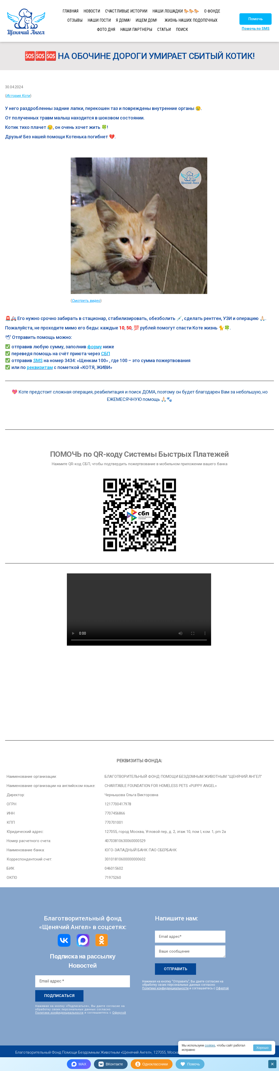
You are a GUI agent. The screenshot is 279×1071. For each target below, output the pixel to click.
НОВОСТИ (91, 11)
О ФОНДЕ (212, 11)
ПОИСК (182, 29)
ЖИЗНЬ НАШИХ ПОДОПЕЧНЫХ (191, 20)
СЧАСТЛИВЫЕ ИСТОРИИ (126, 11)
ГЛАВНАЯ (70, 11)
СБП (105, 353)
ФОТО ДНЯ (106, 29)
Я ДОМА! (123, 20)
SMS (38, 360)
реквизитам (40, 367)
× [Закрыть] (272, 1064)
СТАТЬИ (164, 29)
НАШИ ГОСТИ (99, 20)
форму (94, 346)
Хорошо (262, 1048)
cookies (210, 1045)
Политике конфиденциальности (59, 1012)
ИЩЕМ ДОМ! (146, 20)
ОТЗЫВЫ (74, 20)
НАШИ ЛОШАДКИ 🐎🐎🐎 (175, 11)
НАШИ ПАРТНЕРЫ (136, 29)
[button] (255, 19)
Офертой (119, 1012)
